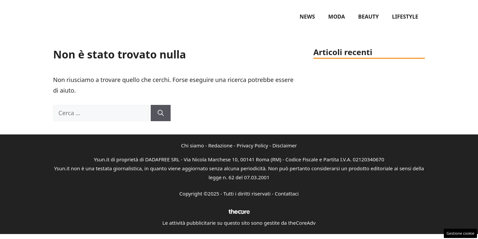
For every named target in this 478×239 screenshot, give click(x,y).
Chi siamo (192, 145)
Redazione (220, 145)
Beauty (368, 16)
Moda (336, 16)
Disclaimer (284, 145)
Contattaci (287, 193)
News (307, 16)
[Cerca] (161, 113)
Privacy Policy (252, 145)
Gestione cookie (460, 233)
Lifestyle (405, 16)
